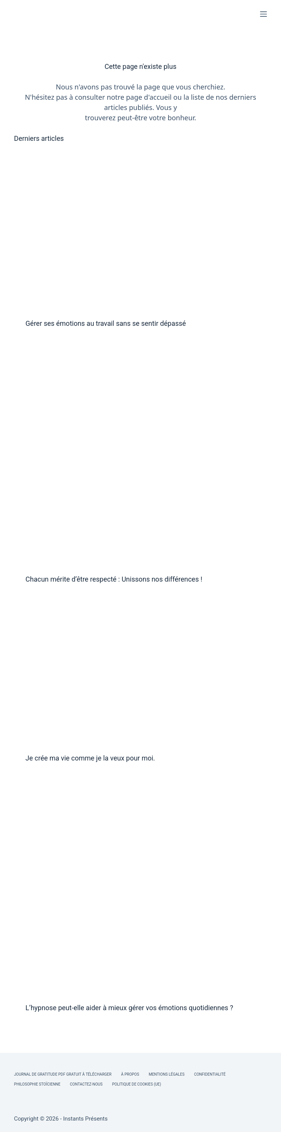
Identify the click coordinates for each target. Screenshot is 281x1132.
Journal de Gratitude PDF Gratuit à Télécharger (63, 1074)
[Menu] (263, 14)
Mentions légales (167, 1074)
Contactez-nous (86, 1084)
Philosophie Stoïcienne (37, 1084)
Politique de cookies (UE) (136, 1084)
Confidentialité (210, 1074)
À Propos (130, 1074)
